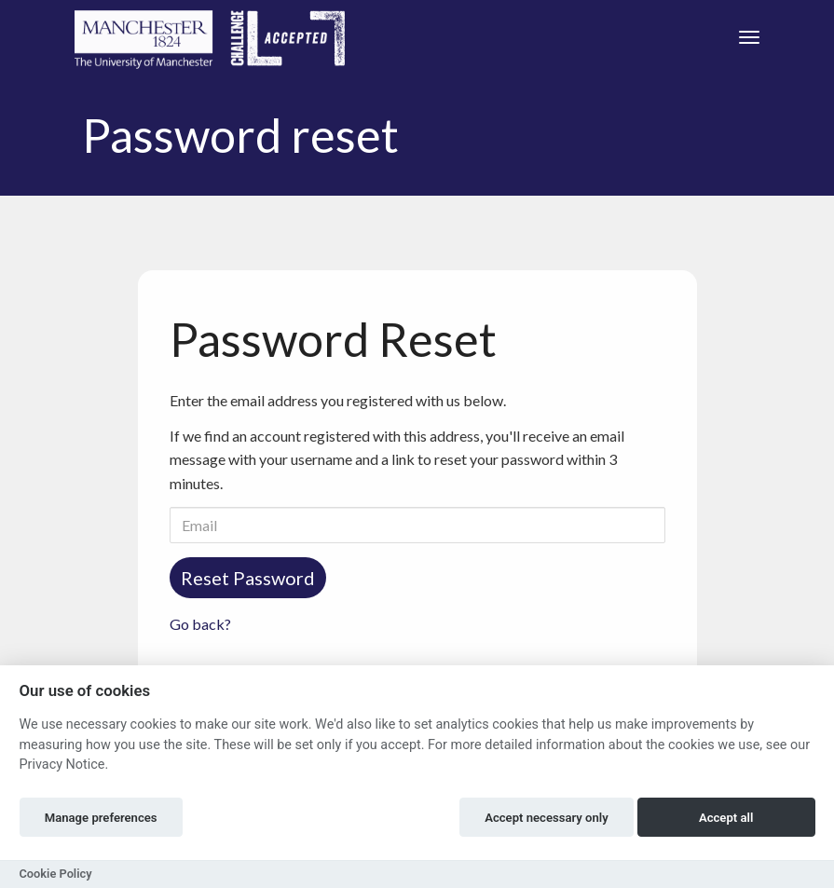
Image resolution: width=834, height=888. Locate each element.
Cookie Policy (56, 874)
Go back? (200, 624)
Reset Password (248, 578)
